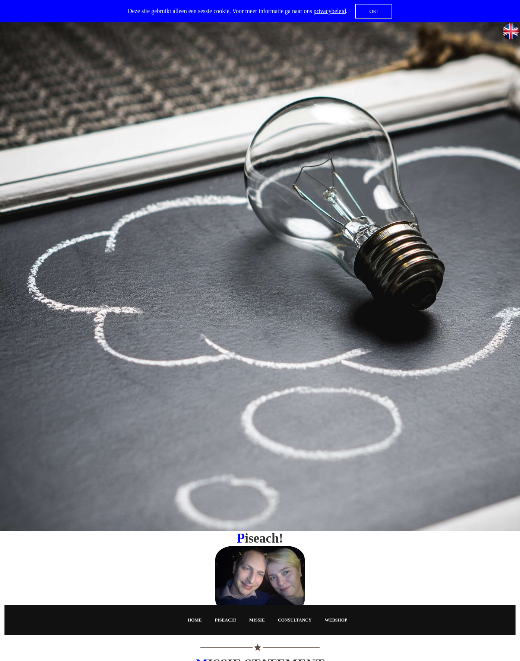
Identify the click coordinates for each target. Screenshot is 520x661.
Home (195, 620)
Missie (257, 620)
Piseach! (225, 620)
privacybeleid (330, 11)
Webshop (336, 620)
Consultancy (295, 620)
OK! (373, 11)
